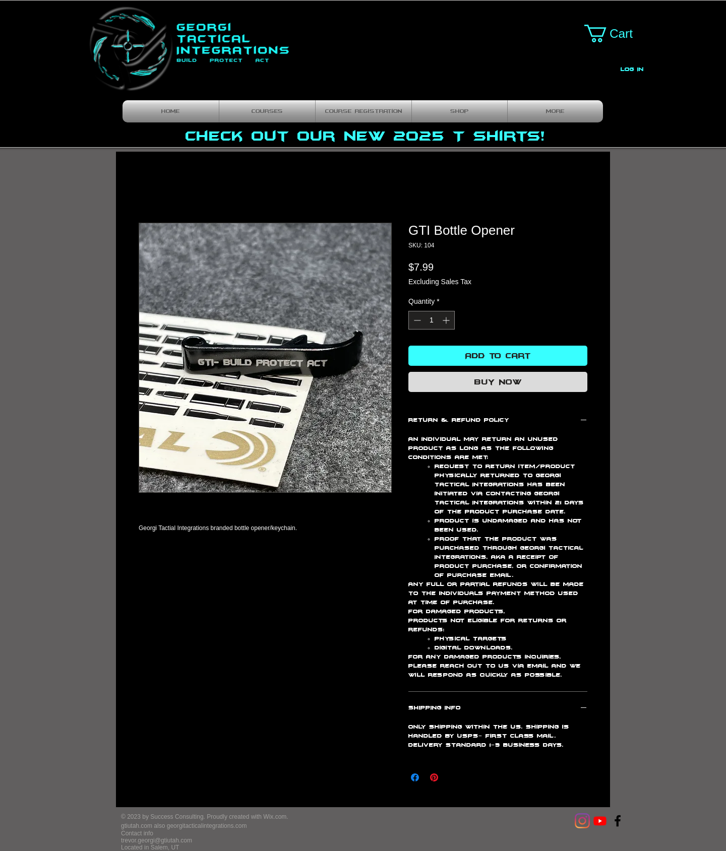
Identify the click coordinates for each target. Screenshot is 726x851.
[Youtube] (600, 820)
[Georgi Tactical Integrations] (617, 820)
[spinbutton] (431, 320)
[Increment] (447, 320)
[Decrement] (416, 320)
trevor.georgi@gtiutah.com (156, 840)
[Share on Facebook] (415, 777)
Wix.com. (275, 816)
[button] (617, 33)
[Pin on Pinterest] (434, 777)
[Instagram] (582, 820)
